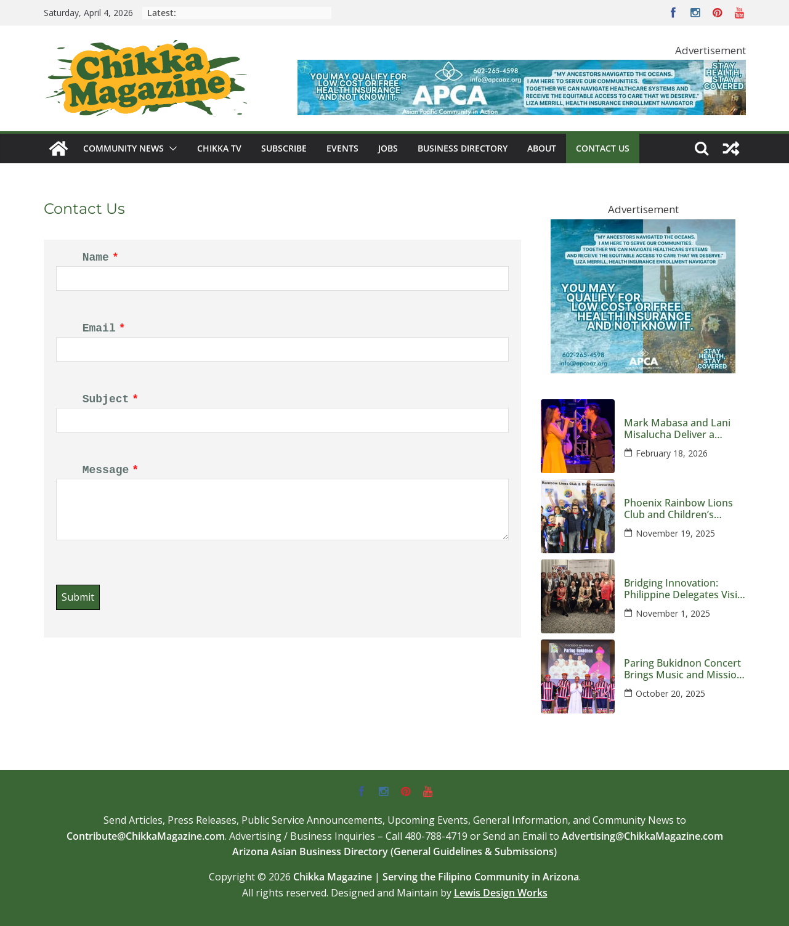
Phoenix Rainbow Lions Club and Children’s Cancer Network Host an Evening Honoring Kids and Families (681, 509)
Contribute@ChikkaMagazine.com (146, 836)
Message (106, 470)
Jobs (388, 148)
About (541, 148)
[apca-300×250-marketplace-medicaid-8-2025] (643, 228)
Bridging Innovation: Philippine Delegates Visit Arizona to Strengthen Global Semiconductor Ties (682, 589)
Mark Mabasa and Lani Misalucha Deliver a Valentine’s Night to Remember (677, 429)
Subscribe (284, 148)
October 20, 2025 (670, 693)
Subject (106, 399)
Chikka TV (219, 148)
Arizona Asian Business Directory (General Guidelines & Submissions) (394, 851)
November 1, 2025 (673, 613)
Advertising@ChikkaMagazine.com (642, 836)
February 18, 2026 (672, 453)
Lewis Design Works (501, 893)
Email (99, 328)
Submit (78, 597)
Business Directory (463, 148)
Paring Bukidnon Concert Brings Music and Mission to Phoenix (683, 669)
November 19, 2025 (675, 533)
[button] (170, 148)
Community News (123, 148)
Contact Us (602, 148)
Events (342, 148)
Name (96, 257)
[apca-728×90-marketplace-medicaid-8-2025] (521, 69)
